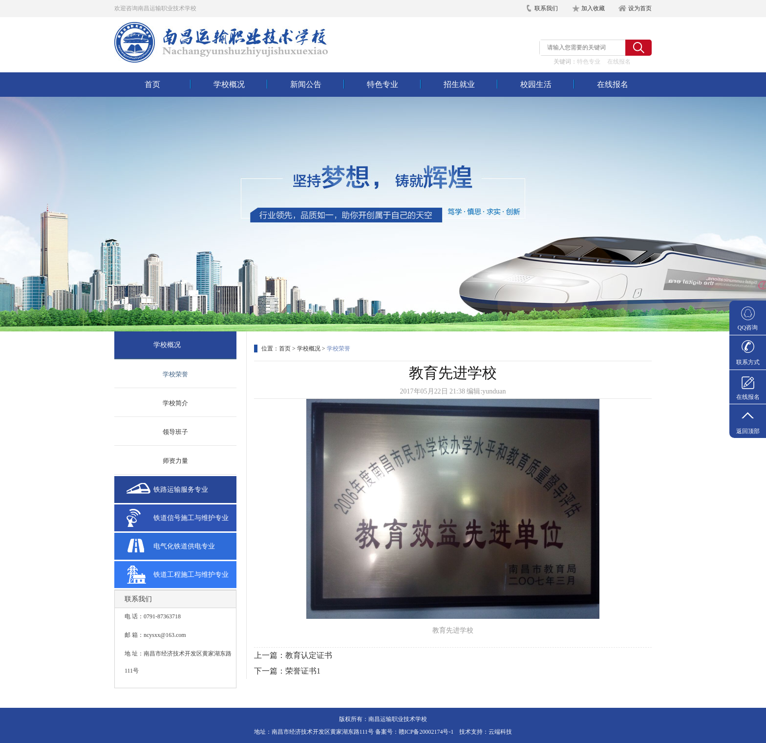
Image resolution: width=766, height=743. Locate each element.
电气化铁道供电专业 (184, 546)
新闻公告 (305, 84)
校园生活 (536, 84)
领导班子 (175, 432)
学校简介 (175, 403)
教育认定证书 (308, 655)
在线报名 (619, 61)
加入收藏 (593, 8)
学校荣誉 (175, 374)
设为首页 (640, 8)
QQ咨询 (748, 327)
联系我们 (546, 8)
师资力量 (175, 460)
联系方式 (748, 362)
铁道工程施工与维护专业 (191, 574)
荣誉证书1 (302, 671)
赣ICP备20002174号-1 (426, 731)
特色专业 (588, 61)
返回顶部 (748, 431)
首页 (152, 84)
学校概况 (229, 84)
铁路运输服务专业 (180, 489)
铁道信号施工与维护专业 (191, 518)
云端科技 (500, 731)
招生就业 (459, 84)
